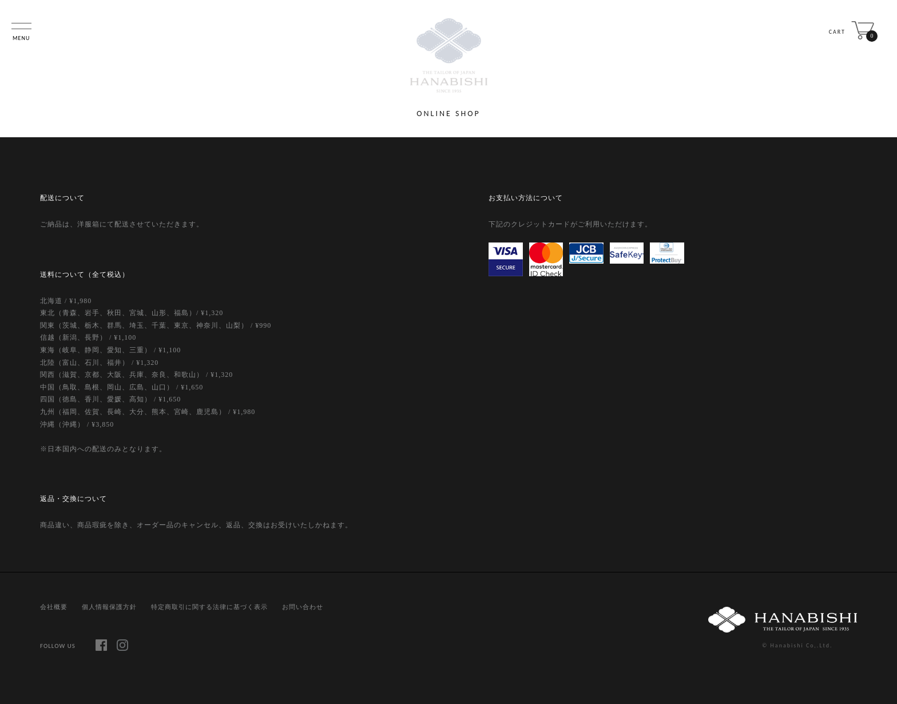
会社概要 (54, 606)
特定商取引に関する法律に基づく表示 (209, 606)
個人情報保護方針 (109, 606)
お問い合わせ (302, 606)
